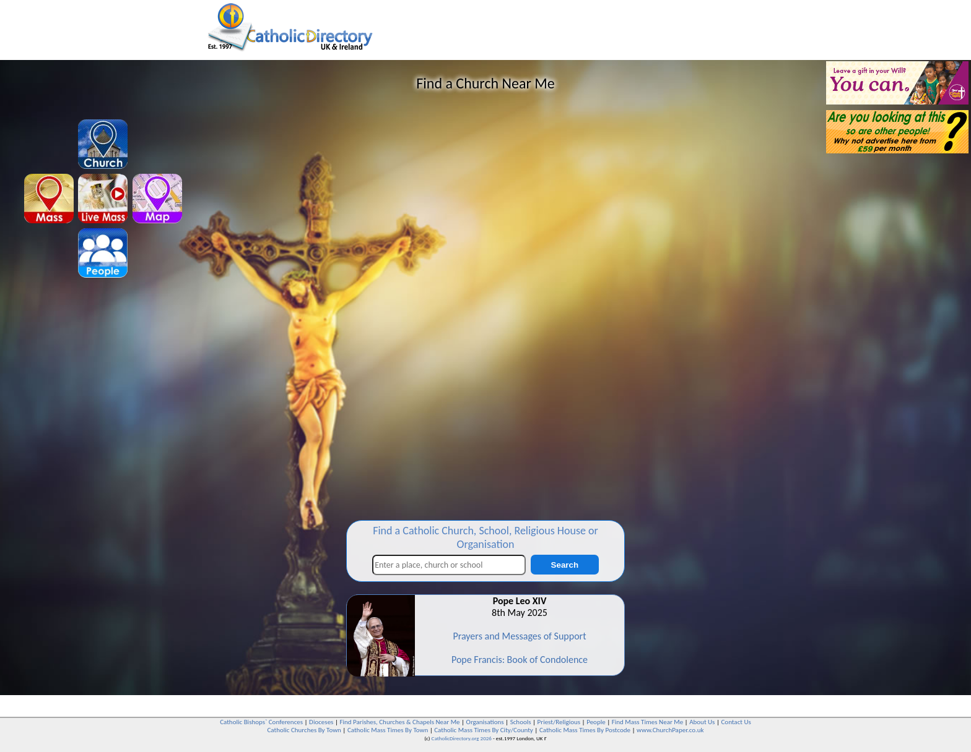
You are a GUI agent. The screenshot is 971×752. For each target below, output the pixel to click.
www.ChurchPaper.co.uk (670, 730)
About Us (702, 722)
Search (564, 565)
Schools (520, 722)
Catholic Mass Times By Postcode (584, 730)
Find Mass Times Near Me (647, 722)
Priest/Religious (559, 722)
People (596, 722)
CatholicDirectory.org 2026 (462, 738)
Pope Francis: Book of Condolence (519, 659)
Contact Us (736, 722)
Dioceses (321, 722)
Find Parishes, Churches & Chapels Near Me (399, 722)
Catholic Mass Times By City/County (483, 730)
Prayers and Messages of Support (519, 636)
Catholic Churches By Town (304, 730)
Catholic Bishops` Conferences (261, 722)
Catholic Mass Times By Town (387, 730)
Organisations (485, 722)
